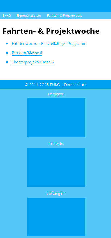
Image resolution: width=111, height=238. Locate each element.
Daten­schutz (75, 84)
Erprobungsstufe (29, 15)
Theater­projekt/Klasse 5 (33, 62)
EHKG (7, 15)
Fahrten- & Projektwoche (64, 15)
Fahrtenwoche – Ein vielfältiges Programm (49, 43)
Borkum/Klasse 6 (27, 52)
